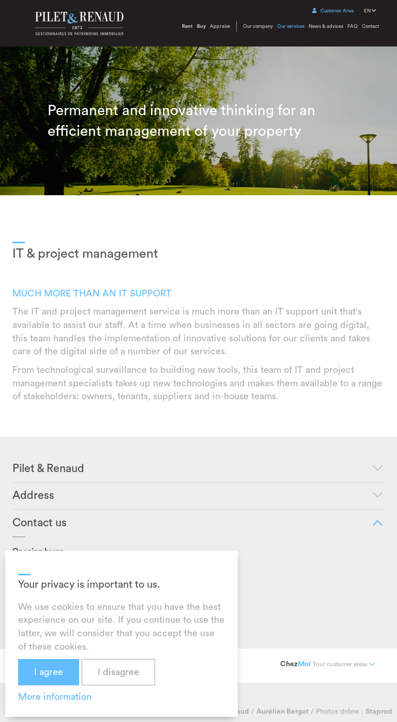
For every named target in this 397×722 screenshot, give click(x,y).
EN (370, 10)
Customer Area (333, 10)
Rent (187, 26)
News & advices (326, 26)
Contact (370, 26)
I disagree (118, 672)
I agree (48, 672)
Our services (290, 26)
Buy (201, 26)
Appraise (220, 26)
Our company (258, 26)
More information (54, 696)
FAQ (352, 26)
